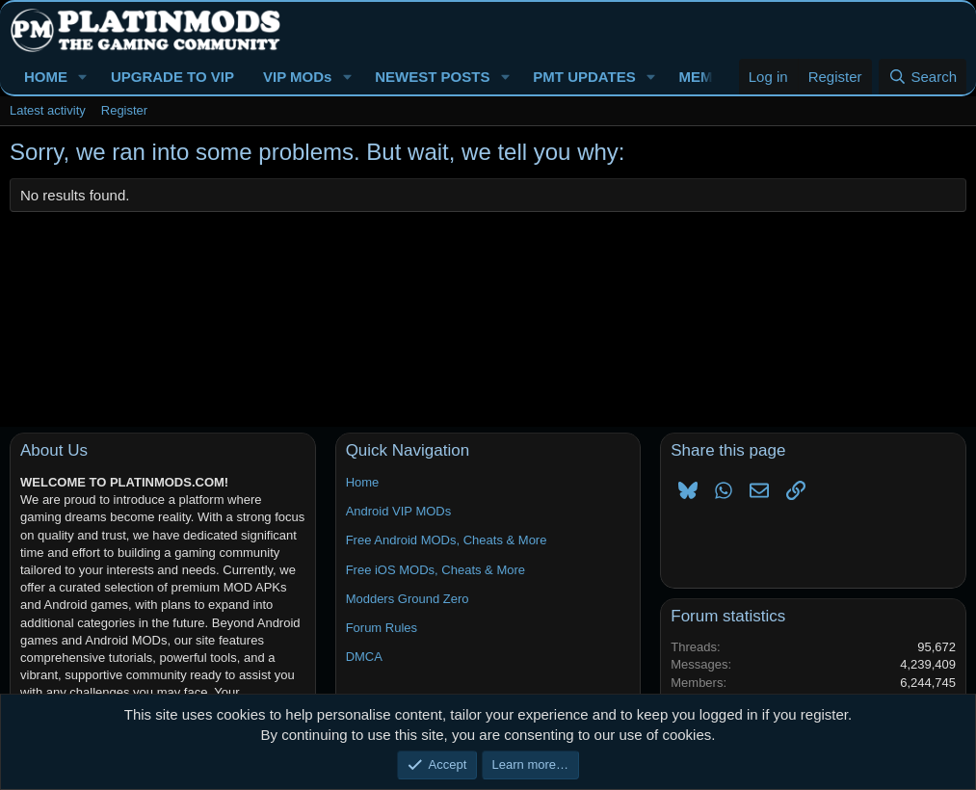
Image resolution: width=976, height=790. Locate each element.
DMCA (364, 656)
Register (124, 110)
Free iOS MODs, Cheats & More (435, 570)
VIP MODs (297, 76)
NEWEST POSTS (432, 76)
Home (363, 482)
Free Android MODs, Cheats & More (446, 540)
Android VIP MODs (399, 511)
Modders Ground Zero (407, 599)
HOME (45, 76)
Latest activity (48, 110)
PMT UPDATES (584, 76)
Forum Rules (381, 627)
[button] (82, 76)
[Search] (922, 76)
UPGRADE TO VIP (172, 76)
